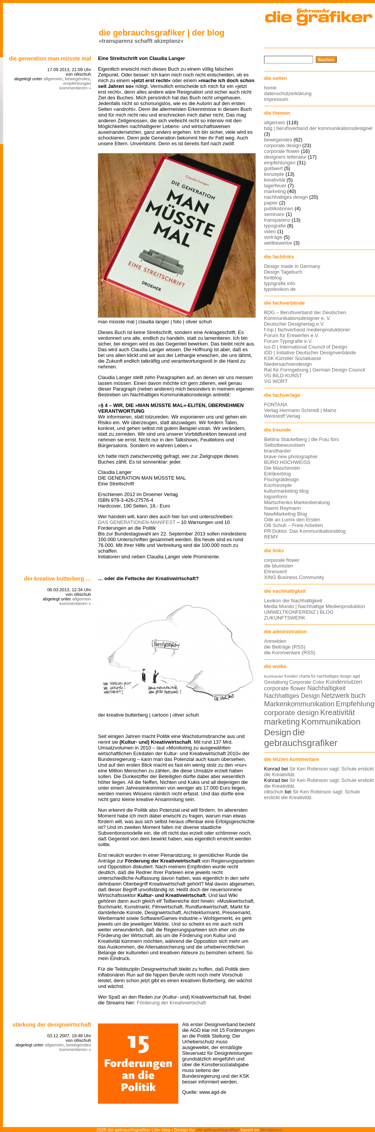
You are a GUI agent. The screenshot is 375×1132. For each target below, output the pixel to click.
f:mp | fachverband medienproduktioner (307, 329)
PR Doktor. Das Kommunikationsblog (305, 531)
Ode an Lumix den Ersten (292, 519)
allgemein (53, 78)
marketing (275, 191)
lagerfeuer (275, 185)
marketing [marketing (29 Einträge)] (282, 722)
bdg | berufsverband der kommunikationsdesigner (318, 128)
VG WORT (276, 381)
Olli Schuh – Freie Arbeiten (293, 525)
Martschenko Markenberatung (297, 502)
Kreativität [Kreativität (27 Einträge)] (337, 712)
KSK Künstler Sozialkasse (292, 358)
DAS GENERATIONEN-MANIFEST (136, 522)
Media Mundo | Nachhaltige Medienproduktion (314, 606)
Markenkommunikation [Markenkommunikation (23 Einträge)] (299, 704)
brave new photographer (291, 456)
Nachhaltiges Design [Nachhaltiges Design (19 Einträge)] (292, 695)
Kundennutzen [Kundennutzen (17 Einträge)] (344, 682)
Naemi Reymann (282, 508)
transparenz (277, 220)
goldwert (273, 168)
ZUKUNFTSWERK (284, 618)
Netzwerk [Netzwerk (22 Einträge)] (335, 695)
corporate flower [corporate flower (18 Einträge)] (285, 688)
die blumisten (278, 566)
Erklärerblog (277, 474)
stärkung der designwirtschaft (51, 1025)
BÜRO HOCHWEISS (287, 462)
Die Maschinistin (282, 468)
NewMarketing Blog (285, 514)
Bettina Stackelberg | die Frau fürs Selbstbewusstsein (301, 442)
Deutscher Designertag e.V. (294, 324)
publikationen (278, 208)
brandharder (277, 451)
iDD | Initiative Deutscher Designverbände (310, 352)
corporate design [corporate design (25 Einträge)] (291, 713)
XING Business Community (294, 577)
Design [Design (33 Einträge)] (277, 732)
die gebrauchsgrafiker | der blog (162, 32)
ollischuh (273, 792)
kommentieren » (75, 88)
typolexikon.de (280, 289)
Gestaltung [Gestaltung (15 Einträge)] (276, 682)
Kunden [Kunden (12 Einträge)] (291, 676)
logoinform (275, 497)
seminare (274, 214)
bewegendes (77, 78)
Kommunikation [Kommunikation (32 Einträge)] (330, 722)
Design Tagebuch (283, 272)
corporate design (282, 145)
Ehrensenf (275, 571)
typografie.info (279, 283)
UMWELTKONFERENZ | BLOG (299, 612)
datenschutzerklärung (287, 93)
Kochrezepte (278, 485)
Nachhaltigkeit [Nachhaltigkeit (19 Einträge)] (326, 688)
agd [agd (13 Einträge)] (356, 676)
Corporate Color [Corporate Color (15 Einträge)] (306, 682)
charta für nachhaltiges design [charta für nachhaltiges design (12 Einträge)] (325, 676)
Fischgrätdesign (281, 479)
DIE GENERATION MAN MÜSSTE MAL (50, 58)
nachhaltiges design (286, 197)
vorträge (273, 237)
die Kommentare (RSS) (289, 652)
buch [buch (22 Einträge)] (358, 695)
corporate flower (282, 151)
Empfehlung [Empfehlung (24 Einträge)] (355, 704)
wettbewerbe (278, 243)
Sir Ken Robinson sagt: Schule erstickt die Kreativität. (312, 794)
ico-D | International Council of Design (305, 347)
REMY (271, 537)
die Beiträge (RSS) (284, 647)
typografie (275, 226)
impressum (276, 99)
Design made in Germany (292, 266)
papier (271, 203)
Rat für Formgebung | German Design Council (314, 370)
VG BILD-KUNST (283, 375)
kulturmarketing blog (286, 491)
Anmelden (275, 641)
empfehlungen (77, 83)
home (270, 88)
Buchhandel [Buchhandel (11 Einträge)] (273, 676)
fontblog (273, 278)
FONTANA (275, 404)
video (270, 231)
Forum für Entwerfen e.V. (291, 335)
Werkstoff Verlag (282, 416)
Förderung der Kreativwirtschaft (171, 1003)
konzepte (274, 174)
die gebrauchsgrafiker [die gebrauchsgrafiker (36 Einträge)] (301, 737)
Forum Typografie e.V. (288, 341)
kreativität (274, 180)
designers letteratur (285, 157)
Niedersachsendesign (288, 364)
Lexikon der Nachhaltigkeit (293, 600)
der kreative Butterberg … (57, 579)
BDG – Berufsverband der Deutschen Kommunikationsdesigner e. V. (305, 315)
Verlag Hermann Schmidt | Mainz (300, 410)
